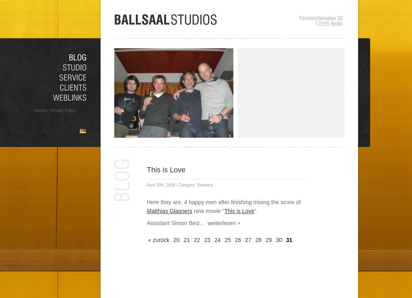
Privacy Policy (63, 110)
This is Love (166, 170)
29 (269, 240)
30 (279, 240)
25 (228, 240)
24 (217, 240)
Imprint (41, 110)
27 (248, 240)
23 (207, 240)
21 (186, 240)
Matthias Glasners (169, 211)
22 (197, 240)
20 (176, 240)
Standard (205, 185)
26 (238, 240)
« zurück (158, 240)
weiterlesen (222, 223)
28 (258, 240)
